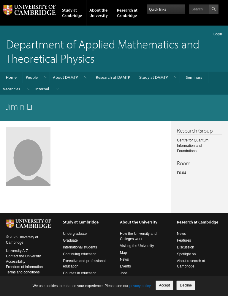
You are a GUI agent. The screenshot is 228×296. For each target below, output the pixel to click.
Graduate (70, 240)
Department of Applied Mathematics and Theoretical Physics (103, 51)
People (32, 77)
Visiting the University (137, 246)
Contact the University (23, 256)
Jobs (123, 273)
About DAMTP (65, 77)
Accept (164, 285)
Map (123, 253)
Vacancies (11, 89)
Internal (42, 89)
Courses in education (79, 273)
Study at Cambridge (72, 12)
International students (80, 247)
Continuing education (79, 254)
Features (184, 240)
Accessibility (15, 261)
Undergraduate (75, 234)
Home (11, 77)
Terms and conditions (22, 272)
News (124, 259)
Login (217, 34)
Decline (186, 285)
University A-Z (17, 251)
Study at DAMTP (153, 77)
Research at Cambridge (127, 12)
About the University (98, 12)
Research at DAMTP (113, 77)
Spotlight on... (188, 254)
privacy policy (140, 286)
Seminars (194, 77)
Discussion (185, 247)
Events (125, 266)
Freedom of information (24, 267)
